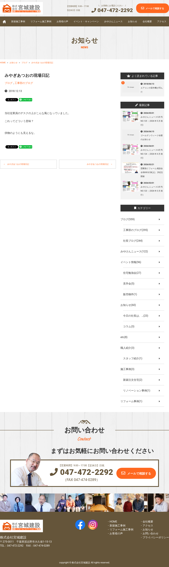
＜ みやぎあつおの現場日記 (16, 164)
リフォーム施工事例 (41, 21)
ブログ (9, 83)
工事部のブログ (24, 83)
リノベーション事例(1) (138, 390)
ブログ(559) (129, 219)
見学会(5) (130, 283)
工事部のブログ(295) (137, 230)
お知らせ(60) (129, 305)
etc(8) (125, 337)
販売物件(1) (131, 294)
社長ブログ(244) (134, 240)
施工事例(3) (128, 369)
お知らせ (132, 21)
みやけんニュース (113, 21)
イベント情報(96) (132, 262)
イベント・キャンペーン (86, 21)
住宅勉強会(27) (133, 272)
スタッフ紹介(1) (134, 358)
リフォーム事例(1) (132, 401)
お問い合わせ (150, 533)
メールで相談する (155, 8)
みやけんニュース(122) (135, 251)
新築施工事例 (18, 21)
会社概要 (147, 21)
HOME (113, 521)
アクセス (161, 21)
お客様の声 (62, 21)
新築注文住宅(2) (134, 379)
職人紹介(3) (128, 347)
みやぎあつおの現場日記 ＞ (100, 164)
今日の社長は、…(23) (137, 315)
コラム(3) (130, 326)
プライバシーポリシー (156, 537)
